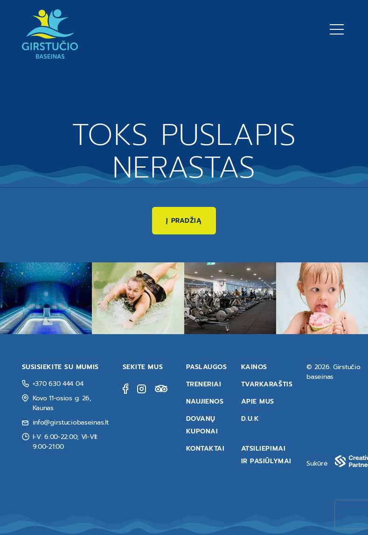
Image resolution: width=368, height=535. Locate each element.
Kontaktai (205, 448)
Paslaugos (206, 367)
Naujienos (205, 401)
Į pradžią (183, 221)
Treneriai (204, 384)
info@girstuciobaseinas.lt (71, 422)
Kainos (254, 367)
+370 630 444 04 (58, 384)
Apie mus (257, 401)
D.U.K (250, 419)
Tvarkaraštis (267, 384)
